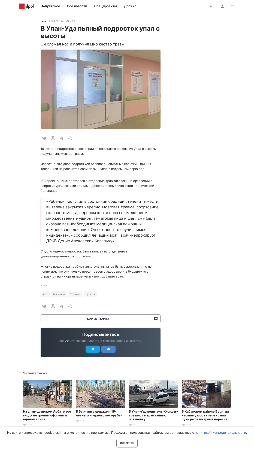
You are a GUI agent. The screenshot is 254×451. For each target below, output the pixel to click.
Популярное (50, 6)
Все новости (77, 6)
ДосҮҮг (130, 6)
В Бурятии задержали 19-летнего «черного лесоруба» (99, 413)
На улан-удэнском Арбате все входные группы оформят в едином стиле (47, 415)
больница (59, 293)
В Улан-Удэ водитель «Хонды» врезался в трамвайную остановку (153, 415)
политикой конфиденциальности (220, 432)
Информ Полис (26, 6)
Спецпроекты (105, 6)
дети (44, 21)
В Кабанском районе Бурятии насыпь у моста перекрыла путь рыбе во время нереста (205, 415)
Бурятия (90, 293)
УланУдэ (75, 293)
